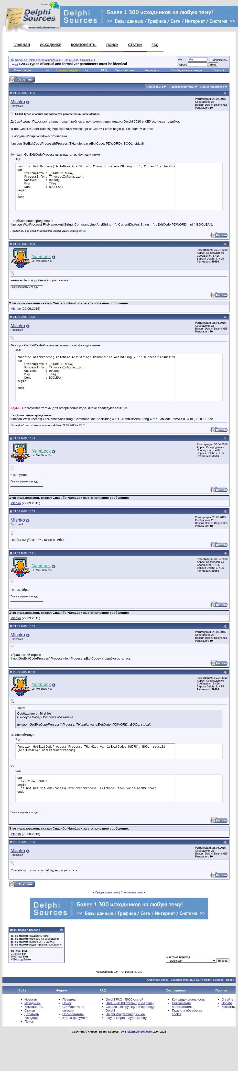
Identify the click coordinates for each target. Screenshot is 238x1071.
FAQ (155, 45)
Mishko (18, 101)
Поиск (112, 45)
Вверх (230, 979)
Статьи (135, 45)
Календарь (152, 70)
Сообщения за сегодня (186, 70)
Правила (69, 999)
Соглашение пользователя (182, 1005)
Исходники (50, 45)
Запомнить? (218, 59)
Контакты (228, 1007)
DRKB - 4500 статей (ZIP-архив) (129, 1003)
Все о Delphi (71, 59)
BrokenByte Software (138, 1031)
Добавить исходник (31, 1016)
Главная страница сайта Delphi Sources (197, 979)
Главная (21, 45)
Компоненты (84, 45)
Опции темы (154, 86)
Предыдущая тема (107, 892)
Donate (226, 1003)
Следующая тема (131, 892)
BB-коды (16, 950)
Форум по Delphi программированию (38, 59)
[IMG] (14, 956)
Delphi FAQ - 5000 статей (124, 999)
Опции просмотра (212, 86)
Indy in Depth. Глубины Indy (126, 1018)
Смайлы (16, 953)
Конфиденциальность (188, 999)
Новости (30, 999)
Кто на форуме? (74, 1018)
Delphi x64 (88, 59)
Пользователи (124, 70)
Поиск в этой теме (181, 86)
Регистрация (22, 70)
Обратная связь (157, 979)
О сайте (227, 999)
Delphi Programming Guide (125, 1014)
